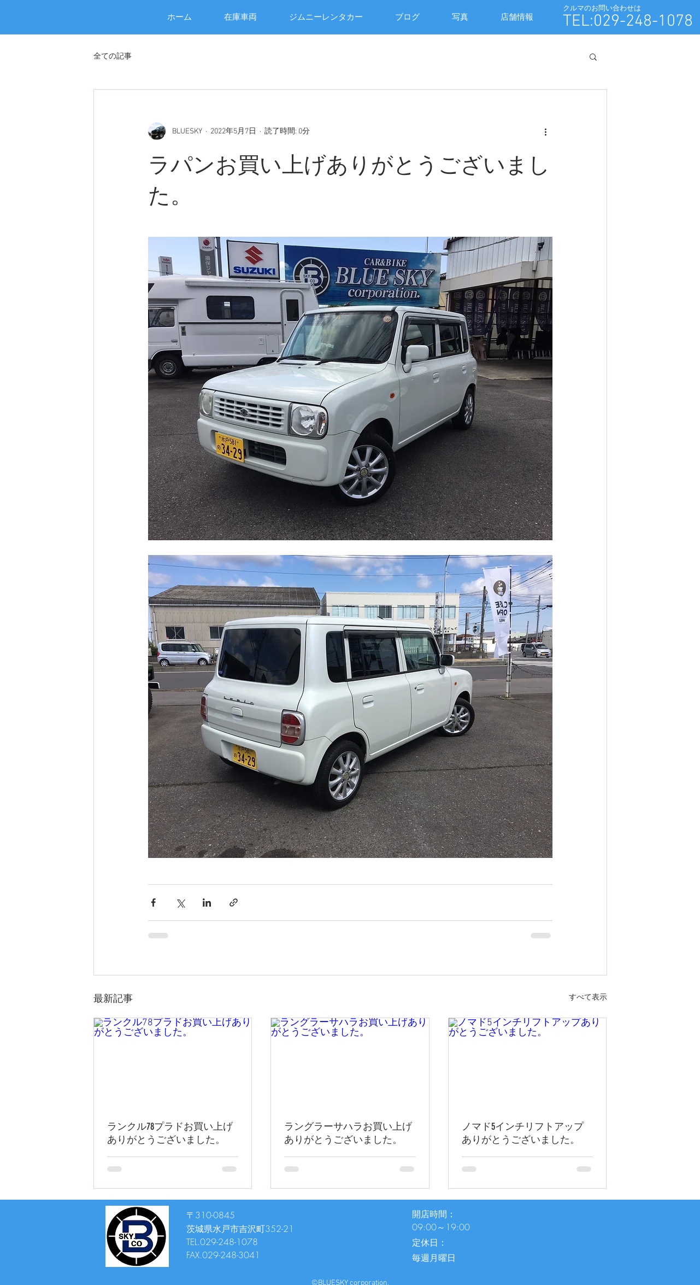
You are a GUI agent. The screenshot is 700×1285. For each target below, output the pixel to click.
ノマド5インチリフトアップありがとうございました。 (523, 1133)
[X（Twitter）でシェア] (180, 902)
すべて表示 (588, 997)
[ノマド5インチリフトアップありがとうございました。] (528, 1062)
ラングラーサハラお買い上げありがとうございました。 (348, 1133)
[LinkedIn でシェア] (207, 902)
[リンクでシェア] (233, 902)
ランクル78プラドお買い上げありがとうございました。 (170, 1133)
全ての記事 (112, 56)
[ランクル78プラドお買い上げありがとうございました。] (173, 1062)
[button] (593, 56)
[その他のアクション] (545, 131)
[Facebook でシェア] (153, 902)
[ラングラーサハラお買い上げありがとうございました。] (350, 1062)
